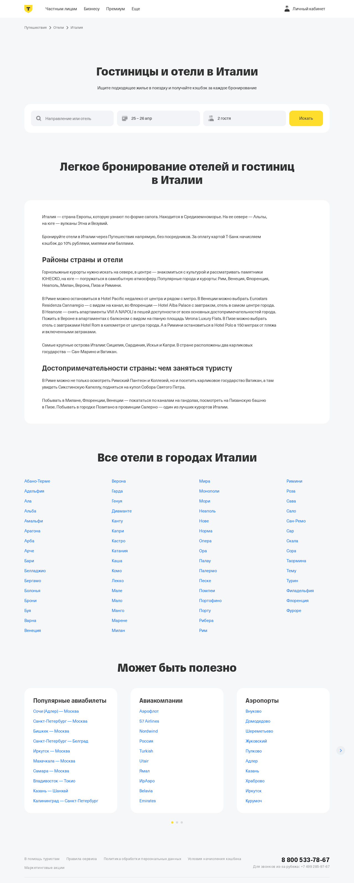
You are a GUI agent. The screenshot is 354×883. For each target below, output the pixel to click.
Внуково (253, 711)
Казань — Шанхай (50, 791)
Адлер (252, 761)
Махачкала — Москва (54, 761)
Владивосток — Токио (54, 781)
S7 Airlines (149, 721)
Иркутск (254, 791)
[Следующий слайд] (340, 750)
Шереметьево (259, 731)
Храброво (255, 781)
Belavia (146, 791)
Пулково (254, 751)
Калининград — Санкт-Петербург (65, 801)
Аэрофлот (149, 711)
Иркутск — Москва (51, 751)
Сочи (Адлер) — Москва (56, 711)
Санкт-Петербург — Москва (60, 721)
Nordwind (148, 731)
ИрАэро (147, 781)
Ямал (144, 771)
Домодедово (258, 721)
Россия (146, 741)
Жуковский (256, 741)
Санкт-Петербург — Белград (60, 741)
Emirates (147, 801)
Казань (252, 771)
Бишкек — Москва (51, 731)
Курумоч (254, 801)
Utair (144, 761)
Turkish (146, 751)
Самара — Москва (51, 771)
